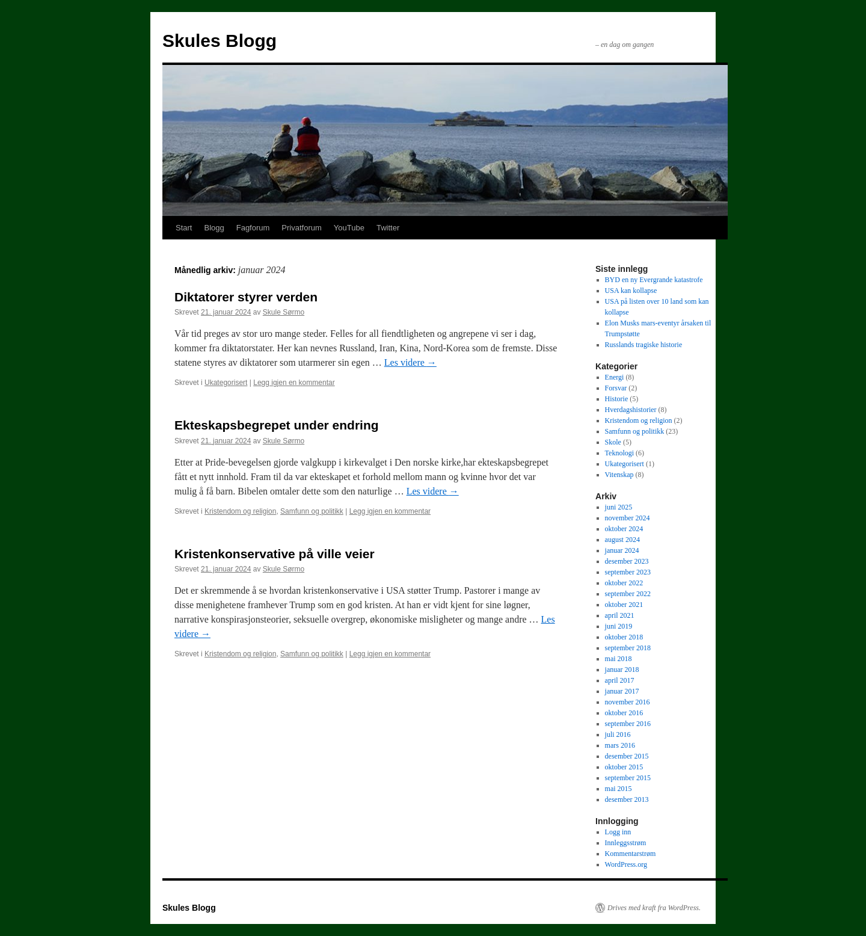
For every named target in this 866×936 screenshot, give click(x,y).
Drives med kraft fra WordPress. (654, 908)
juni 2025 (619, 507)
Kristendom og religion (240, 511)
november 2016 (627, 702)
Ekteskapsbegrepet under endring (276, 425)
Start (184, 227)
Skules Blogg (219, 41)
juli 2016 (618, 734)
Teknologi (619, 453)
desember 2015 (627, 756)
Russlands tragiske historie (644, 344)
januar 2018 (622, 669)
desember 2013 (627, 799)
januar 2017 (622, 691)
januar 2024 (622, 550)
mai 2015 (618, 788)
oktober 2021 (624, 604)
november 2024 (627, 518)
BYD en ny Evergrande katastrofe (654, 280)
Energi (614, 377)
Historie (616, 399)
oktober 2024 (624, 529)
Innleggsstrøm (625, 843)
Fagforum (253, 227)
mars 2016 (620, 745)
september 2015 (628, 778)
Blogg (214, 227)
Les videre (410, 362)
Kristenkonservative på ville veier (274, 554)
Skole (613, 442)
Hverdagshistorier (631, 409)
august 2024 (622, 539)
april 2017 (619, 680)
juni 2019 (619, 626)
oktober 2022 (624, 583)
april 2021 (619, 615)
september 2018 (628, 648)
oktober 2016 (624, 713)
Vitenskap (619, 474)
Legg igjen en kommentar (293, 382)
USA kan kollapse (631, 290)
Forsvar (616, 388)
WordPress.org (626, 864)
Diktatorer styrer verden (246, 297)
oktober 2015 (624, 767)
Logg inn (618, 832)
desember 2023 (627, 561)
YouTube (349, 227)
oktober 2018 (624, 637)
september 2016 (628, 723)
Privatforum (301, 227)
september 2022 (628, 594)
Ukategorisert (225, 382)
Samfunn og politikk (311, 511)
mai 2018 (618, 658)
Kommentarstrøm (630, 853)
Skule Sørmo (283, 312)
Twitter (387, 227)
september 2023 (628, 572)
